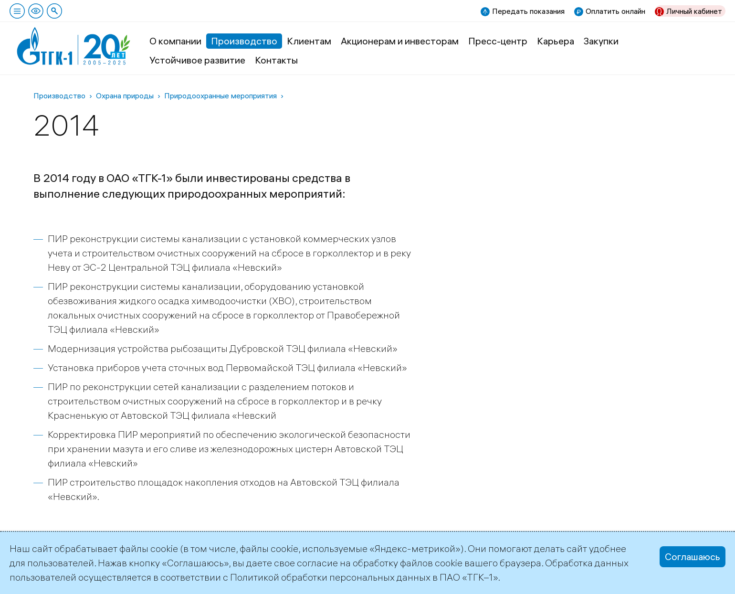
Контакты (276, 60)
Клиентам (309, 41)
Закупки (601, 41)
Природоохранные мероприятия (220, 95)
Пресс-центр (497, 41)
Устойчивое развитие (197, 60)
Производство (244, 41)
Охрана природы (125, 95)
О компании (175, 41)
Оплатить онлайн (615, 11)
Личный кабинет (694, 11)
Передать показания (528, 11)
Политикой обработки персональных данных (330, 577)
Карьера (555, 41)
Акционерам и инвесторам (400, 41)
